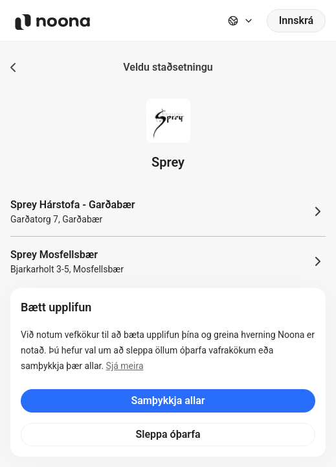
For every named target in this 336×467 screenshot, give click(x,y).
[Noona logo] (52, 22)
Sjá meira (125, 366)
